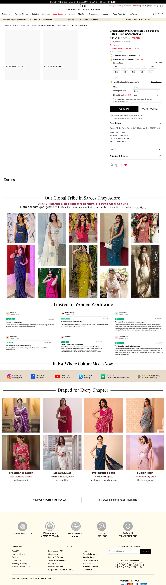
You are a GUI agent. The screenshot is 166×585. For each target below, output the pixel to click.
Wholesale (136, 6)
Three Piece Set (119, 14)
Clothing (15, 25)
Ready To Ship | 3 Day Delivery (138, 20)
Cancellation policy (90, 554)
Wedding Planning (19, 563)
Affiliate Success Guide (21, 566)
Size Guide (158, 62)
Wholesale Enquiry (90, 566)
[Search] (153, 14)
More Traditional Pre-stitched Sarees (49, 500)
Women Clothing (21, 14)
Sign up (156, 6)
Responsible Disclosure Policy (60, 570)
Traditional (25, 25)
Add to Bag (124, 109)
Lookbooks (87, 570)
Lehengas (46, 14)
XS (116, 67)
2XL (152, 67)
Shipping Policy (89, 557)
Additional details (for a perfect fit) (126, 82)
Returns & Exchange (56, 557)
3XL (116, 72)
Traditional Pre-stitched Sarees (43, 25)
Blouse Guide (127, 95)
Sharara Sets (94, 14)
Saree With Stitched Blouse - (128, 59)
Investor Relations (55, 566)
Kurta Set (35, 14)
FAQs (85, 551)
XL (144, 67)
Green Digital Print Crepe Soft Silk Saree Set (72, 25)
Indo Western (133, 14)
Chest (115, 87)
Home (7, 25)
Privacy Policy (54, 563)
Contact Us (16, 560)
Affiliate (143, 6)
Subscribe (145, 551)
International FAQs (56, 551)
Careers (15, 557)
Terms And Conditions (57, 560)
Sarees (72, 14)
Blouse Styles (118, 95)
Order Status (53, 554)
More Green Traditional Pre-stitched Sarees (117, 500)
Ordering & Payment (91, 560)
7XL (150, 72)
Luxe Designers (59, 14)
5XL (133, 72)
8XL (116, 77)
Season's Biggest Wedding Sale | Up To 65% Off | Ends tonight (27, 20)
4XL (125, 72)
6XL (142, 72)
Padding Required (119, 91)
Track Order (127, 6)
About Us (16, 551)
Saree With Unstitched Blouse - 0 (126, 55)
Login (150, 6)
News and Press (18, 554)
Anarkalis (105, 14)
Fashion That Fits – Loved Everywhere (83, 20)
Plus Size (81, 14)
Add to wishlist (150, 109)
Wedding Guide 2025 (115, 6)
